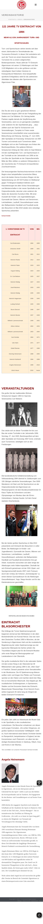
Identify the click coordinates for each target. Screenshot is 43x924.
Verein (19, 19)
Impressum (34, 900)
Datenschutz (26, 900)
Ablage (20, 900)
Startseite (12, 19)
